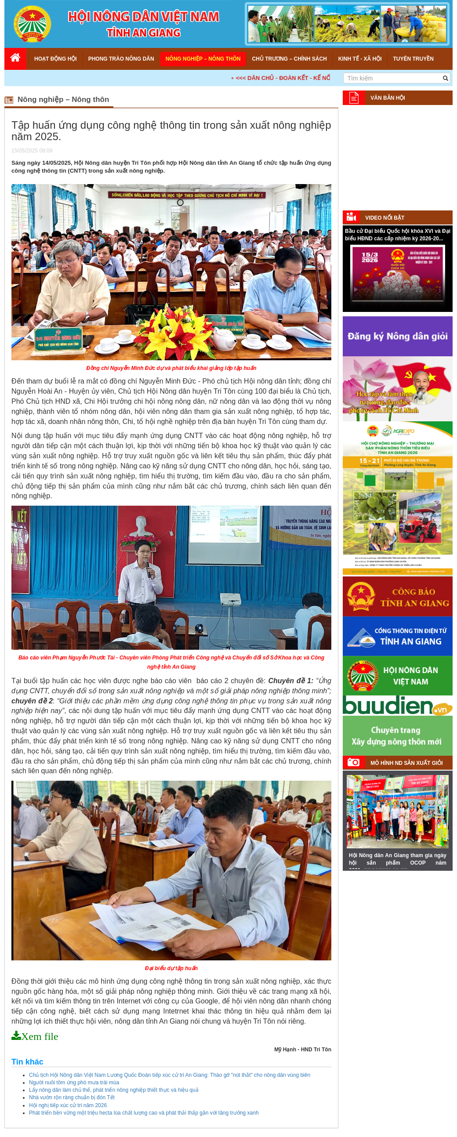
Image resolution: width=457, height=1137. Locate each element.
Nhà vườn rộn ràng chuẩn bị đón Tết (72, 1097)
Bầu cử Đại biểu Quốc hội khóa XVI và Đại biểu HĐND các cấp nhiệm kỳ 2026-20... (397, 235)
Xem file (39, 1036)
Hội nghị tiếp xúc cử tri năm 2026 (68, 1105)
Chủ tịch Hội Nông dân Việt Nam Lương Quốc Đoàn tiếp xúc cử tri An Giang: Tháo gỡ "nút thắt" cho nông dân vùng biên (169, 1075)
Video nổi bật (384, 218)
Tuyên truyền (413, 59)
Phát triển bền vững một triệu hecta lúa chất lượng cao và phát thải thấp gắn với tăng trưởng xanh (144, 1113)
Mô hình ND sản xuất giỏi (406, 763)
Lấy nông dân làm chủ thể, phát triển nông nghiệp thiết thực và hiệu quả (114, 1090)
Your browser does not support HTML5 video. (397, 278)
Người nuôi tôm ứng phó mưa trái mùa (74, 1082)
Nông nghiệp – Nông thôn (203, 59)
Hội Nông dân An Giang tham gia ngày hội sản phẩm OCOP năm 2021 (397, 862)
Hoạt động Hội (55, 59)
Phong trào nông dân (121, 59)
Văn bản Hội (387, 98)
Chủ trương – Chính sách (289, 59)
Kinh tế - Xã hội (360, 59)
